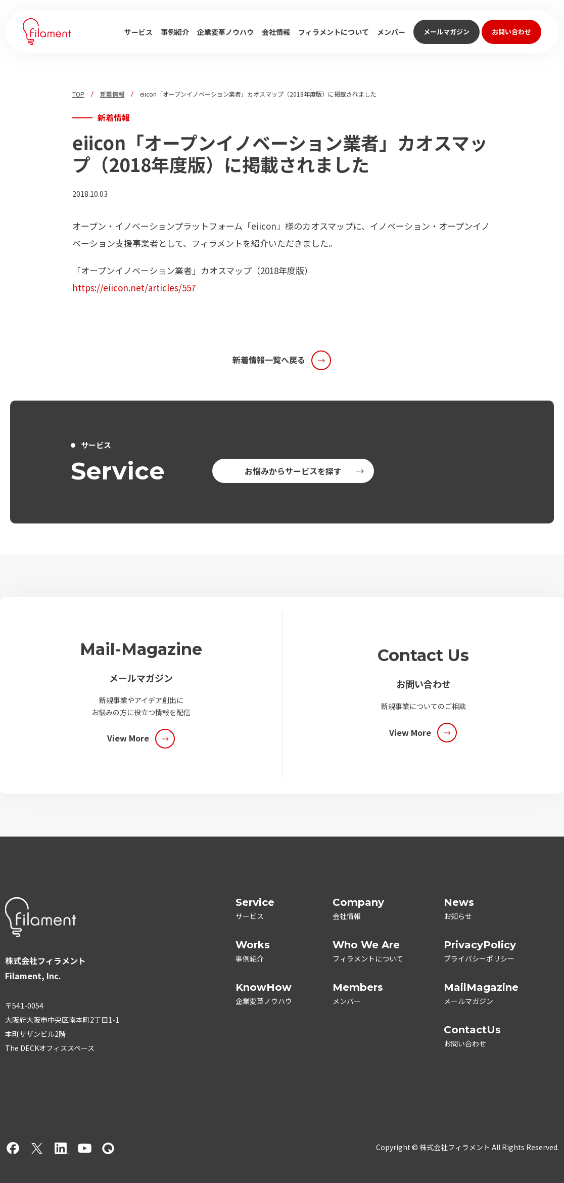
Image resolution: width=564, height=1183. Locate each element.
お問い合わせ (511, 31)
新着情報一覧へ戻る (268, 360)
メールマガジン (446, 31)
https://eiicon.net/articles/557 (134, 287)
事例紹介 (175, 32)
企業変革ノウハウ (225, 32)
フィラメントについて (333, 32)
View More (128, 738)
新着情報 (112, 94)
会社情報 (276, 32)
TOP (78, 94)
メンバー (391, 32)
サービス (138, 32)
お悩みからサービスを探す (293, 471)
